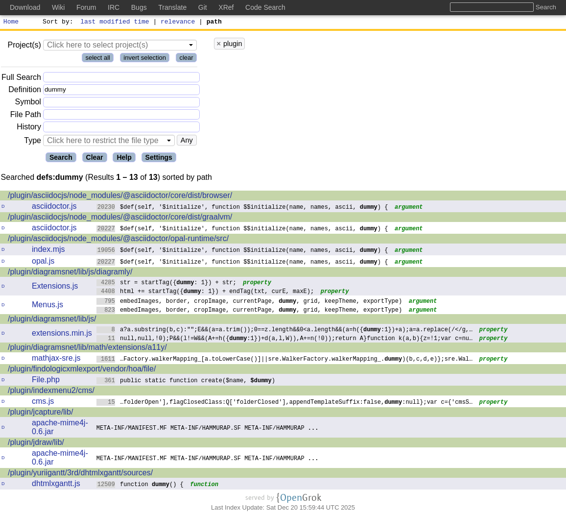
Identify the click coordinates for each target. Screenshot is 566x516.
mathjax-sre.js (56, 359)
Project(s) (24, 46)
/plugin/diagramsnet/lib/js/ (52, 320)
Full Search (21, 78)
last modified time (115, 22)
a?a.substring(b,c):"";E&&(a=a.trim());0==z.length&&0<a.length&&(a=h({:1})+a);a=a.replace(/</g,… (284, 330)
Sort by (56, 22)
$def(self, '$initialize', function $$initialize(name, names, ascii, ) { (242, 208)
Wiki (58, 7)
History (29, 128)
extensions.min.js (62, 334)
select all (97, 59)
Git (202, 7)
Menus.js (47, 306)
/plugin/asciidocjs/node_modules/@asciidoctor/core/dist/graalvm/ (120, 218)
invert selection (144, 59)
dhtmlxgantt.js (56, 485)
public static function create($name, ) (186, 381)
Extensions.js (55, 287)
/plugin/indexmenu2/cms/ (51, 392)
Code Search (265, 7)
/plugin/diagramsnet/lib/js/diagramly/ (70, 273)
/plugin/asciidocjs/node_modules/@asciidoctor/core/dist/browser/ (120, 197)
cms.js (43, 402)
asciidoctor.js (54, 207)
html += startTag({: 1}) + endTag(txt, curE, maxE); (205, 292)
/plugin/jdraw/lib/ (36, 444)
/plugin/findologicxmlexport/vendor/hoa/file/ (82, 370)
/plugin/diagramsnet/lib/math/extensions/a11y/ (87, 348)
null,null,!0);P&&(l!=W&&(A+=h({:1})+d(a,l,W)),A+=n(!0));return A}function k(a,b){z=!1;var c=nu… (284, 339)
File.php (46, 381)
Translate (172, 7)
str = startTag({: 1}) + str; (166, 283)
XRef (226, 7)
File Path (25, 116)
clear (186, 59)
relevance (178, 22)
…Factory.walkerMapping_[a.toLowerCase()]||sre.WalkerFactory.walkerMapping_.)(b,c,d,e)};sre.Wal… (284, 360)
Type (32, 142)
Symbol (28, 103)
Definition (24, 91)
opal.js (43, 262)
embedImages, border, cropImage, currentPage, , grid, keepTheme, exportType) (249, 302)
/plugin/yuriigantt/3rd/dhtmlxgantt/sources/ (80, 474)
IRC (113, 7)
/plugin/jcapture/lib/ (40, 413)
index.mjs (48, 250)
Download (25, 7)
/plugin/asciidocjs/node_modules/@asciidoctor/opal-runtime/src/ (118, 240)
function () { (140, 485)
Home (11, 22)
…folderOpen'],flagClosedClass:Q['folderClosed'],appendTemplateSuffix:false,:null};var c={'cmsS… (284, 403)
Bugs (139, 7)
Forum (86, 7)
